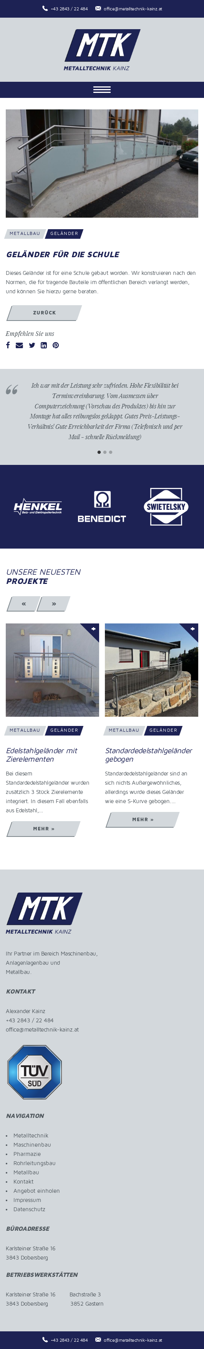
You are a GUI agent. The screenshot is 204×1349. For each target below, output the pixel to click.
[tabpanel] (105, 417)
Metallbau (26, 1172)
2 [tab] (105, 452)
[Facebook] (8, 346)
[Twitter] (32, 346)
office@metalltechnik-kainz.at (133, 9)
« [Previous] (24, 603)
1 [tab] (99, 452)
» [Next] (53, 603)
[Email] (19, 346)
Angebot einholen (36, 1191)
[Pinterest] (56, 346)
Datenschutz (29, 1209)
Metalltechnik (30, 1135)
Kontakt (23, 1182)
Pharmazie (27, 1154)
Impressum (27, 1200)
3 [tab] (111, 452)
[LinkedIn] (44, 346)
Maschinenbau (32, 1145)
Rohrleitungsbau (34, 1163)
